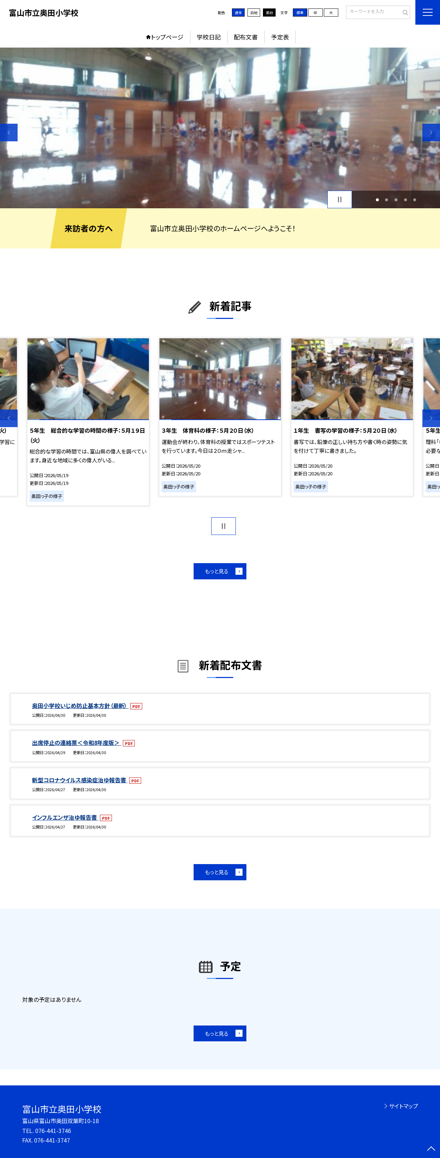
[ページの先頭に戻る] (431, 1149)
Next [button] (431, 132)
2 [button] (386, 200)
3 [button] (396, 200)
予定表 (280, 36)
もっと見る (216, 571)
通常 (238, 12)
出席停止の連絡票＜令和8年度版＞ (76, 742)
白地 (253, 12)
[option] (220, 128)
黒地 (269, 12)
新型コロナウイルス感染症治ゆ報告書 (79, 780)
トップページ (167, 36)
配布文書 (246, 36)
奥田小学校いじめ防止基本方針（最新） (80, 705)
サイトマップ (403, 1106)
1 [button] (377, 200)
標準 (299, 12)
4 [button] (405, 200)
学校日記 (209, 36)
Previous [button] (9, 132)
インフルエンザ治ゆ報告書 (65, 817)
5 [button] (414, 200)
